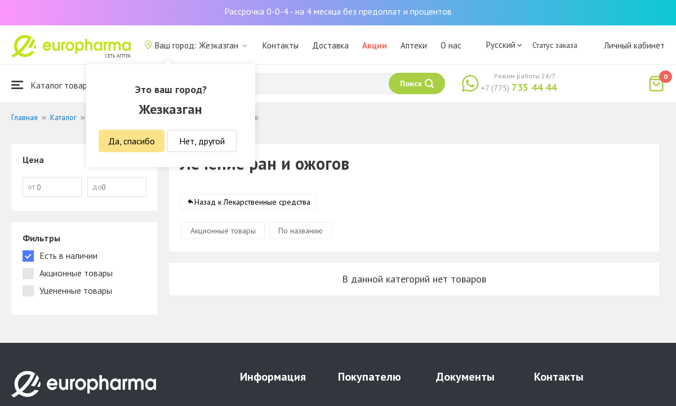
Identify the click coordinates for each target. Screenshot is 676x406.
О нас (451, 45)
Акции (374, 45)
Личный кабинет (634, 45)
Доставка (330, 45)
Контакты (281, 45)
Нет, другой (202, 141)
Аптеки (414, 45)
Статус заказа (554, 45)
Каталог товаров (54, 85)
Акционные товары (223, 231)
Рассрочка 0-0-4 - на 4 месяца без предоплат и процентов (338, 11)
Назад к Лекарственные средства (252, 202)
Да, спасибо (131, 141)
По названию (300, 231)
